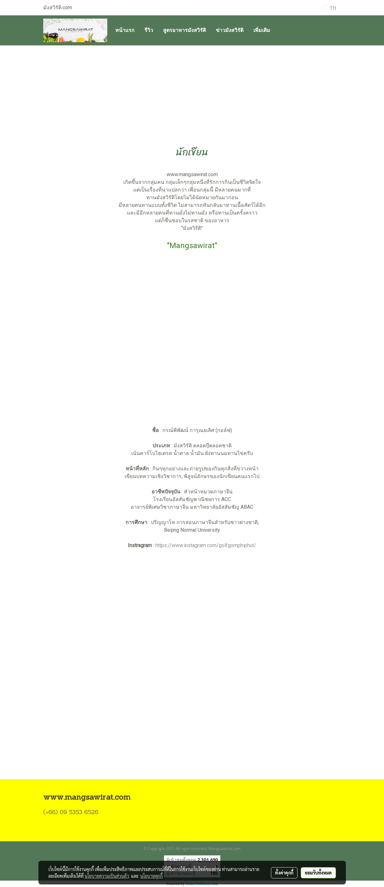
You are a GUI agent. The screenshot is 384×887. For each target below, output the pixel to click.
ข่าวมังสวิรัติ (229, 30)
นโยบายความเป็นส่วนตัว (107, 876)
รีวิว (148, 30)
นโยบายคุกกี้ (151, 876)
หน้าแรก (125, 30)
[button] (280, 30)
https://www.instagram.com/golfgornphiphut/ (205, 545)
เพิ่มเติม (261, 30)
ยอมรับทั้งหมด (318, 872)
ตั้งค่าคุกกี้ (284, 872)
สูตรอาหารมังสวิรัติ (184, 30)
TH (329, 7)
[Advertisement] (192, 731)
